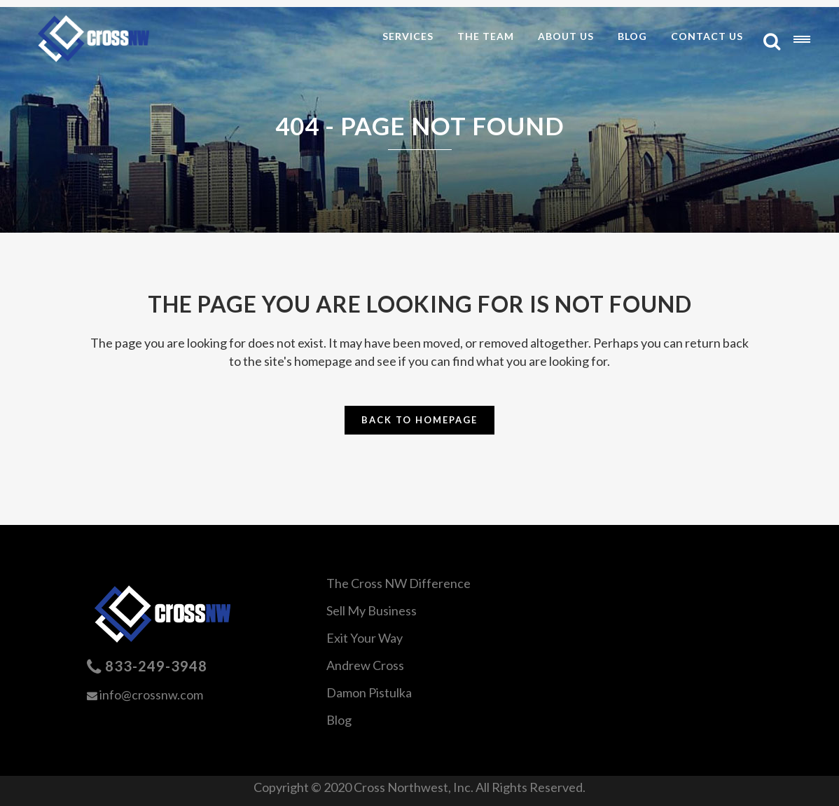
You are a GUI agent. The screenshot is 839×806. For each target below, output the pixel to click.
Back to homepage (419, 419)
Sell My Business (371, 610)
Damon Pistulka (369, 692)
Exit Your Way (364, 638)
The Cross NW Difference (398, 583)
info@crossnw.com (151, 694)
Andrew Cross (365, 665)
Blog (339, 720)
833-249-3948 (156, 665)
